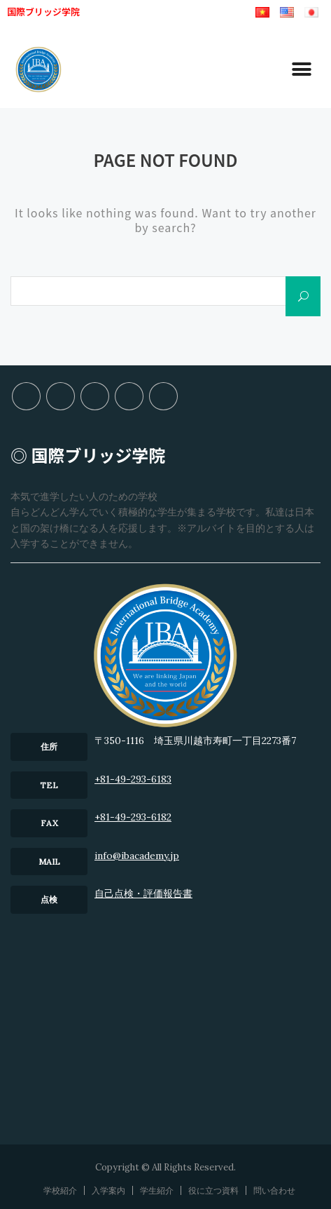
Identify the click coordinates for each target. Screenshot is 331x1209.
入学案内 (60, 396)
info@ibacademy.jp (136, 855)
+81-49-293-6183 (132, 779)
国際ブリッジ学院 (43, 11)
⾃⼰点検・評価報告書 (143, 893)
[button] (301, 70)
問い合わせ (163, 396)
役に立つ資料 (129, 396)
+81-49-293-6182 (132, 817)
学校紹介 (26, 396)
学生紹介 (94, 396)
